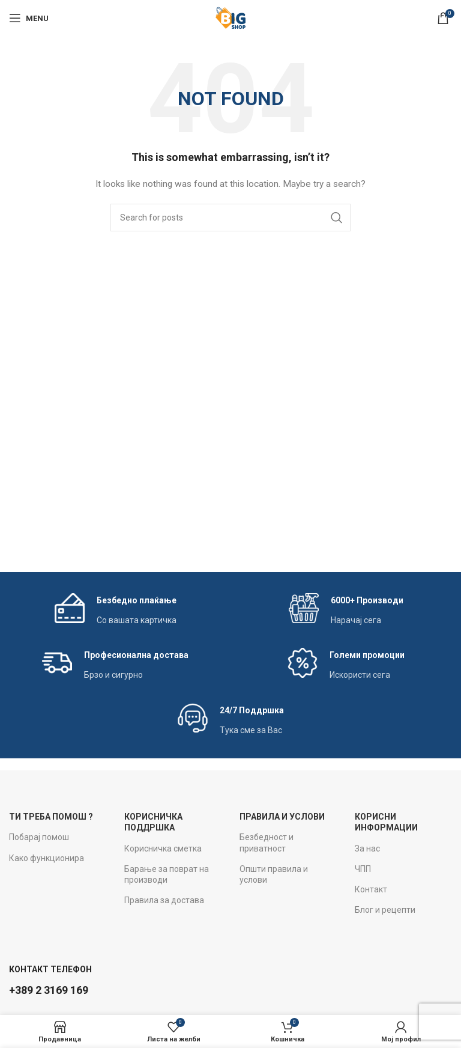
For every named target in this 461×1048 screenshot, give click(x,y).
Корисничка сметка (163, 848)
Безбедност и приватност (267, 842)
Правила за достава (164, 900)
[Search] (230, 217)
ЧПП (363, 869)
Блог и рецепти (385, 910)
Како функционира (46, 858)
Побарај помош (39, 837)
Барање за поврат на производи (166, 874)
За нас (367, 848)
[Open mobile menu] (29, 18)
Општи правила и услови (274, 874)
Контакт (371, 889)
